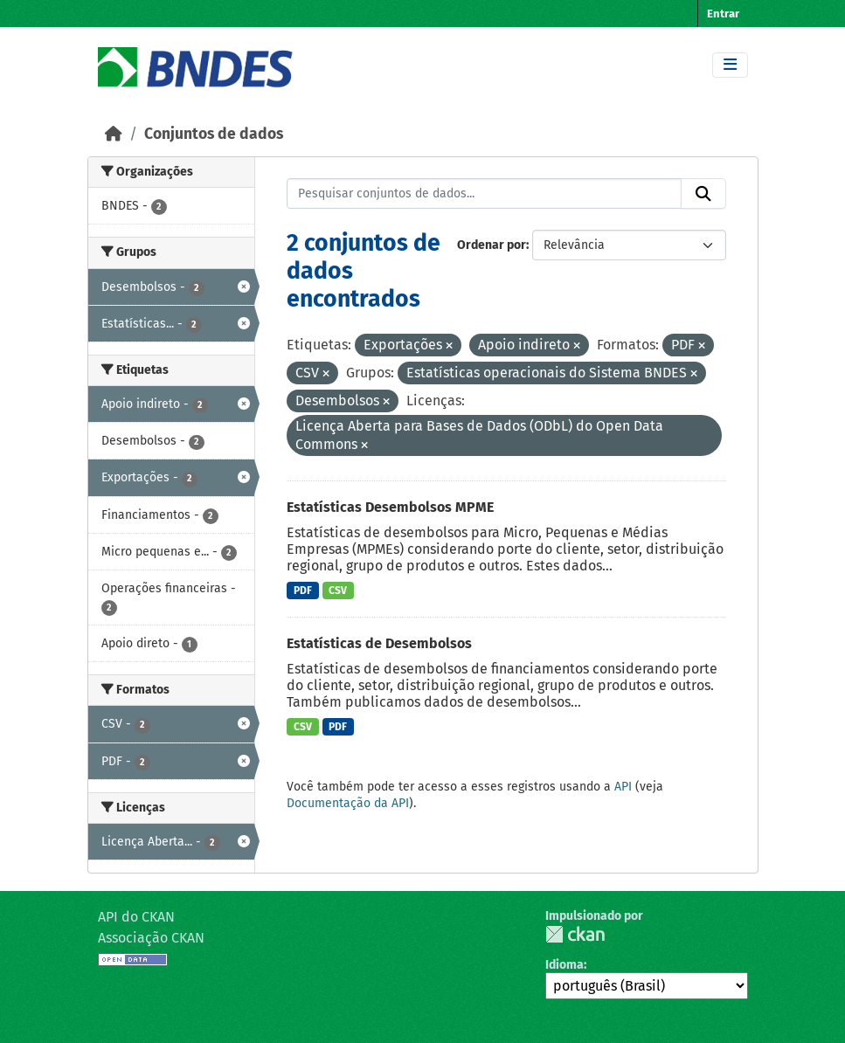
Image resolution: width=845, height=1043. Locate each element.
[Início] (113, 134)
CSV (338, 590)
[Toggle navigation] (730, 65)
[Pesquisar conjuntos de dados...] (484, 194)
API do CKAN (136, 916)
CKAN (575, 934)
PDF (303, 590)
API (623, 786)
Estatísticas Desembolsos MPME (390, 507)
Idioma (564, 964)
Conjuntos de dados (213, 134)
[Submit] (703, 194)
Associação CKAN (151, 937)
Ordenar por (491, 245)
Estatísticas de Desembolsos (379, 643)
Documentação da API (348, 803)
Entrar (723, 13)
